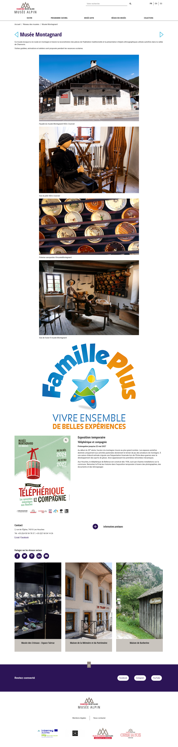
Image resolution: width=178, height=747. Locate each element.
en (156, 3)
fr (151, 3)
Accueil (17, 24)
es (161, 3)
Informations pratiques (113, 526)
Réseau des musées (31, 24)
